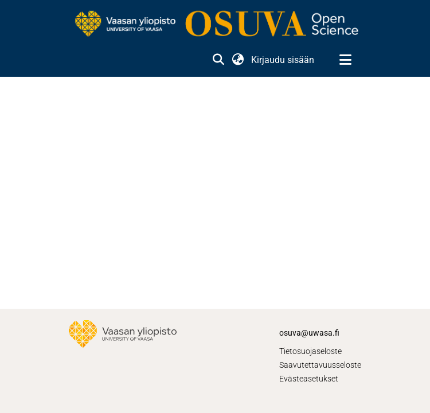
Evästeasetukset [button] (308, 378)
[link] (215, 25)
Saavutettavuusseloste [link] (320, 364)
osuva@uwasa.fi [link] (309, 332)
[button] (218, 60)
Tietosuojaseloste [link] (310, 351)
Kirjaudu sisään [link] (283, 59)
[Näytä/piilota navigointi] (345, 60)
